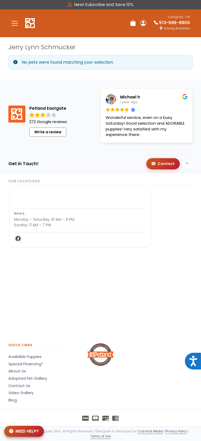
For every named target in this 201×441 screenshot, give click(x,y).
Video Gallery (21, 392)
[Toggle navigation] (14, 23)
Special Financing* (25, 364)
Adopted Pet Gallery (27, 378)
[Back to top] (187, 163)
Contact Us (19, 385)
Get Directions (30, 232)
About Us (17, 371)
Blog (12, 400)
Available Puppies (25, 356)
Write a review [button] (48, 132)
